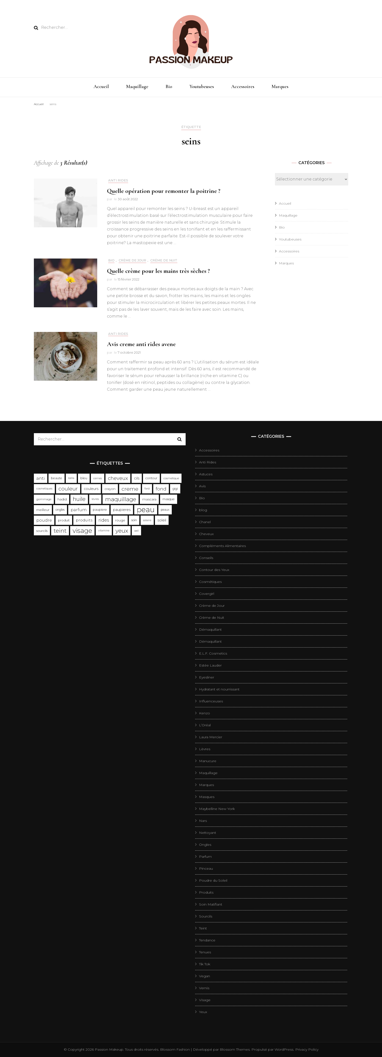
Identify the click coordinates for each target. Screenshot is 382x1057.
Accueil (101, 87)
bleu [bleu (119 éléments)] (83, 478)
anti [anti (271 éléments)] (40, 478)
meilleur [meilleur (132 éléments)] (42, 510)
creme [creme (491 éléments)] (130, 489)
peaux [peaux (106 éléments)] (165, 509)
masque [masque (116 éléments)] (168, 499)
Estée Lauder (210, 665)
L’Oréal (205, 725)
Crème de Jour (132, 260)
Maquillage (137, 87)
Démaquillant (210, 629)
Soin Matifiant (210, 904)
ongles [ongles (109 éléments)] (60, 509)
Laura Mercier (210, 737)
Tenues (205, 952)
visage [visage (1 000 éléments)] (82, 530)
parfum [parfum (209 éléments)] (79, 509)
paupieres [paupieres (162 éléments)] (122, 510)
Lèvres (204, 749)
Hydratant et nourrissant (219, 689)
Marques (280, 87)
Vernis (204, 988)
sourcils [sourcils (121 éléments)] (42, 531)
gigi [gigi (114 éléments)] (175, 488)
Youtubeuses (202, 87)
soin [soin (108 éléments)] (134, 520)
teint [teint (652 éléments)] (60, 530)
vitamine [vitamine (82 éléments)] (103, 530)
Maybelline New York (217, 809)
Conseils (206, 558)
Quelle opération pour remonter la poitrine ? (163, 191)
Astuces (205, 474)
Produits (206, 892)
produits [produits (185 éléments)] (84, 520)
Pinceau (206, 868)
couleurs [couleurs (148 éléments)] (91, 489)
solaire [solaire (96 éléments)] (147, 520)
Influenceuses (211, 701)
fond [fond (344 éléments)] (161, 489)
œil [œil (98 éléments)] (136, 530)
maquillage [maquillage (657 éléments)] (120, 499)
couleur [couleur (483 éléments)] (68, 489)
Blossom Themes (234, 1049)
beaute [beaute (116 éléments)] (56, 478)
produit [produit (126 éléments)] (64, 520)
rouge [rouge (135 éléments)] (120, 520)
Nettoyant (207, 832)
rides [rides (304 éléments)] (103, 520)
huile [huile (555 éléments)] (79, 499)
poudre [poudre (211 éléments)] (44, 520)
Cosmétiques (210, 581)
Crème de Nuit (163, 260)
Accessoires (242, 87)
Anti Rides (118, 180)
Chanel (205, 522)
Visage (204, 1000)
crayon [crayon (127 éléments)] (110, 489)
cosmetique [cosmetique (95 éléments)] (171, 478)
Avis (202, 486)
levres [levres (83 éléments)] (95, 499)
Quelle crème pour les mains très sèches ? (158, 271)
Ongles (205, 844)
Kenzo (204, 713)
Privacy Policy (306, 1049)
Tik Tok (204, 964)
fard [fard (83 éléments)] (147, 488)
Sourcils (205, 916)
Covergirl (206, 593)
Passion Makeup (109, 1049)
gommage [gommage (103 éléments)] (43, 499)
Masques (206, 797)
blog (203, 510)
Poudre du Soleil (213, 880)
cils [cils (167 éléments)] (136, 478)
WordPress (284, 1049)
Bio (169, 87)
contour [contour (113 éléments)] (151, 478)
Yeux (203, 1012)
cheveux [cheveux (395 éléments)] (118, 478)
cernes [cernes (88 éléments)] (97, 478)
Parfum (205, 856)
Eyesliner (206, 677)
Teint (203, 928)
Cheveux (206, 534)
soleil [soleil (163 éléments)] (161, 520)
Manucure (207, 761)
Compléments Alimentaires (222, 546)
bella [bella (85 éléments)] (71, 478)
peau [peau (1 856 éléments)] (146, 509)
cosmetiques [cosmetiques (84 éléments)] (44, 488)
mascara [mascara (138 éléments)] (149, 499)
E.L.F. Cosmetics (213, 653)
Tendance (207, 940)
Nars (203, 820)
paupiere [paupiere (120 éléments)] (100, 509)
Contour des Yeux (214, 570)
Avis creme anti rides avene (141, 344)
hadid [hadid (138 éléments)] (62, 499)
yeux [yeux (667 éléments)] (121, 530)
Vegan (204, 976)
